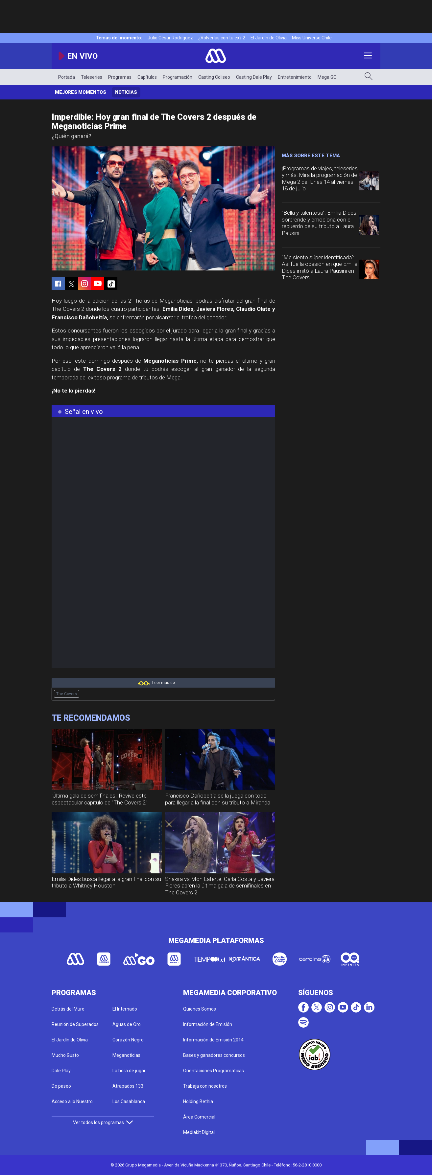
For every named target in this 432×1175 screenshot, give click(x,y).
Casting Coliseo (214, 77)
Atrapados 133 (127, 1086)
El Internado (124, 1009)
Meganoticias (126, 1055)
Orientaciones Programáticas (213, 1070)
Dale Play (61, 1070)
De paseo (61, 1086)
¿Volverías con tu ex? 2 (221, 37)
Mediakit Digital (199, 1132)
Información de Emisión (207, 1024)
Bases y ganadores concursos (214, 1055)
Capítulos (147, 77)
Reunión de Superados (75, 1024)
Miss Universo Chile (312, 37)
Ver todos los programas (103, 1122)
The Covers (66, 694)
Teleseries (91, 77)
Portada (66, 77)
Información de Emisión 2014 (213, 1039)
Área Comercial (199, 1117)
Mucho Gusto (65, 1055)
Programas (120, 77)
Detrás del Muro (68, 1009)
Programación (177, 77)
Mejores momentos (80, 92)
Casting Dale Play (254, 77)
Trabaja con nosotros (205, 1086)
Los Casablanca (128, 1101)
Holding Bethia (198, 1101)
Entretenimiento (295, 77)
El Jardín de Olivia (269, 37)
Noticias (126, 92)
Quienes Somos (199, 1009)
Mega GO (327, 77)
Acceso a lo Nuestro (72, 1101)
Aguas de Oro (126, 1024)
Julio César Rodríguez (170, 37)
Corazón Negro (128, 1039)
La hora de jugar (129, 1070)
